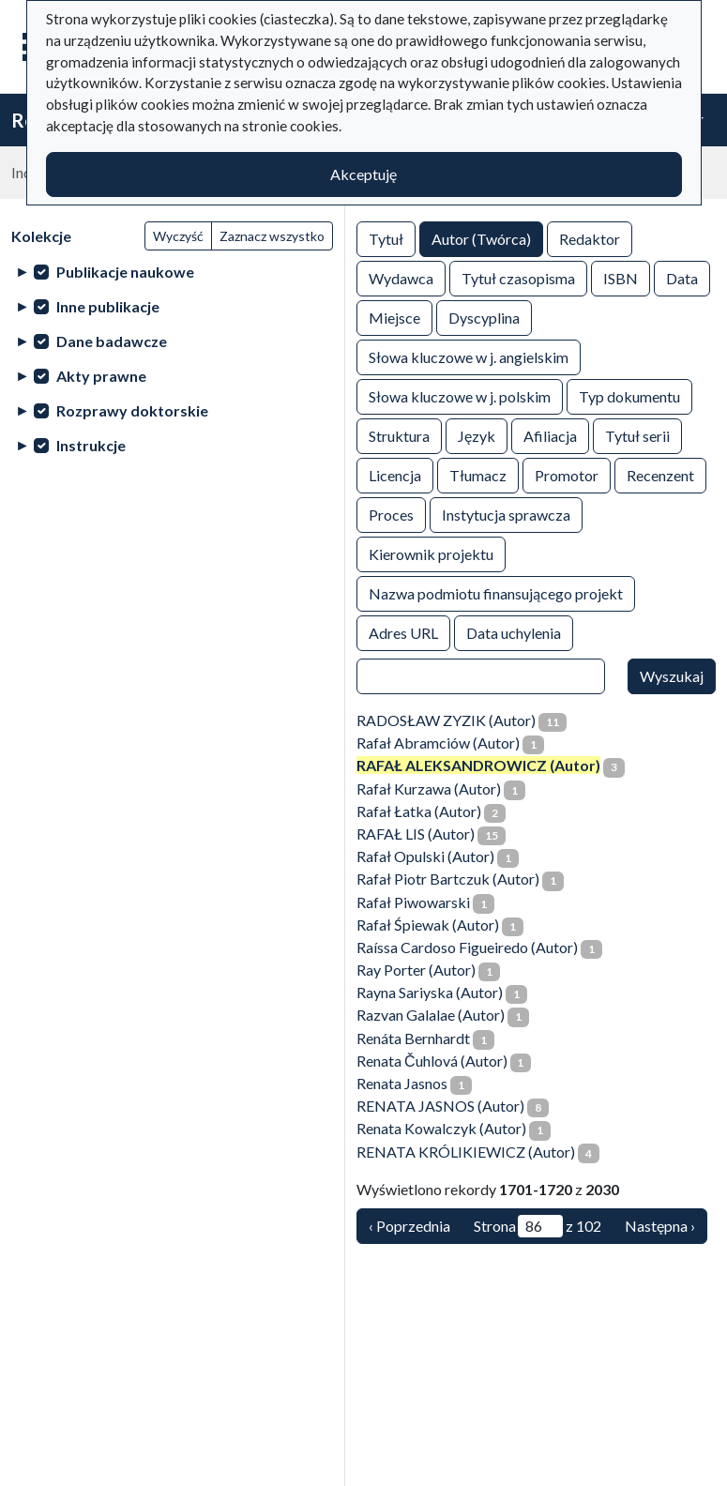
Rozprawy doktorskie (132, 410)
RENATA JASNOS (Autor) (440, 1105)
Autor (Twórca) (481, 238)
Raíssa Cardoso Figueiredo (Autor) (467, 947)
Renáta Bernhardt (413, 1038)
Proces (391, 513)
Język (476, 435)
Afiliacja (550, 435)
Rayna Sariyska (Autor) (429, 992)
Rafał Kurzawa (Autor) (428, 788)
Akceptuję (363, 174)
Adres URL (403, 632)
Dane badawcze (111, 341)
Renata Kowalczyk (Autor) (441, 1128)
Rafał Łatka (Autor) (418, 811)
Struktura (399, 435)
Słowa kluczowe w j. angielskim (468, 356)
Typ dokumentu (629, 395)
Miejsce (394, 316)
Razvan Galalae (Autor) (430, 1015)
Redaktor (589, 238)
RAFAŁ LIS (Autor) (415, 833)
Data (682, 277)
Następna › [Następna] (660, 1226)
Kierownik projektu (431, 553)
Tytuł (386, 238)
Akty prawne (101, 376)
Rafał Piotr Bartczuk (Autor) (447, 878)
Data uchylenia (513, 632)
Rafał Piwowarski (413, 902)
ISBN (620, 277)
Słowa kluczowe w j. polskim (460, 395)
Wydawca (401, 277)
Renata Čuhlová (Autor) (431, 1060)
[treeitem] (172, 271)
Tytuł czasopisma (518, 277)
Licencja (395, 474)
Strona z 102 (537, 1226)
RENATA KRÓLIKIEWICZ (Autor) (465, 1151)
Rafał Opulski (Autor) (425, 856)
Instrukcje (91, 445)
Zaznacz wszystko (272, 236)
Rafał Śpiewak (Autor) (427, 924)
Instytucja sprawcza (506, 513)
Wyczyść (178, 236)
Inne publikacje (107, 306)
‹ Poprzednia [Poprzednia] (409, 1226)
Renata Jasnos (401, 1083)
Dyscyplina (484, 316)
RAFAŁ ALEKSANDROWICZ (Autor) (478, 765)
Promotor (566, 474)
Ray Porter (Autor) (416, 969)
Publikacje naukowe (125, 272)
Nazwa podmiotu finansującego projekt (496, 592)
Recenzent (660, 474)
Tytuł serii (637, 435)
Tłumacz (478, 474)
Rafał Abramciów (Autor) (438, 742)
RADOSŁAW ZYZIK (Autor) (446, 720)
